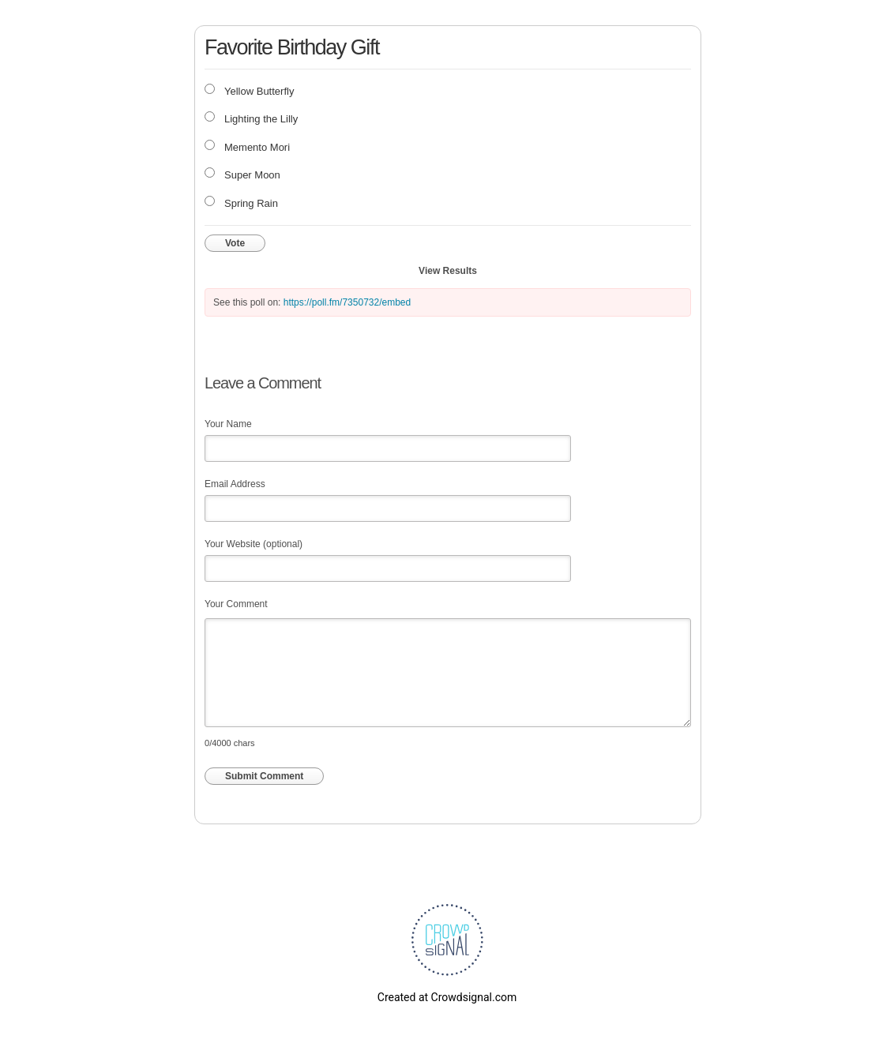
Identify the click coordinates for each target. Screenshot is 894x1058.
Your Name (228, 424)
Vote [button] (235, 243)
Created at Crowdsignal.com (447, 997)
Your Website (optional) (253, 544)
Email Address (235, 484)
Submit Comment (264, 776)
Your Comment (236, 604)
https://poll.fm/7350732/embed (347, 302)
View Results (448, 270)
